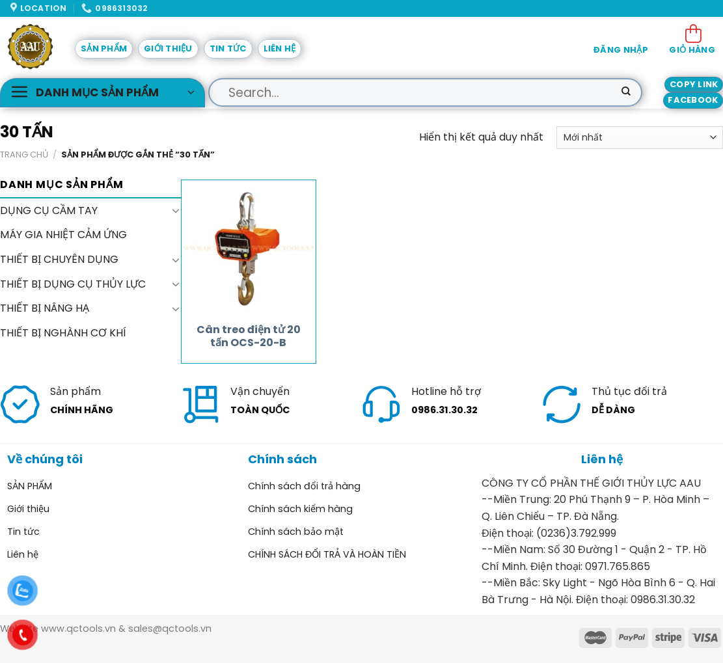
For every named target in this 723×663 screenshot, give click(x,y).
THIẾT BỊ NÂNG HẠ (44, 308)
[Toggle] (176, 210)
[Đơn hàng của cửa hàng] (639, 137)
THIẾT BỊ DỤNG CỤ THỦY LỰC (73, 283)
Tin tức (228, 48)
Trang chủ (24, 154)
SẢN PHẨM (104, 48)
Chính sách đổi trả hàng (304, 486)
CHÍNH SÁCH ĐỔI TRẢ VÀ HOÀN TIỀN (327, 554)
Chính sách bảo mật (296, 531)
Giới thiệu (168, 48)
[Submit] (626, 92)
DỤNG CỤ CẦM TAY (49, 210)
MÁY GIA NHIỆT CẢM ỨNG (63, 234)
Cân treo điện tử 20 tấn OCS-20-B (249, 337)
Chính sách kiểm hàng (300, 508)
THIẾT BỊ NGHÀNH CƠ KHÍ (63, 332)
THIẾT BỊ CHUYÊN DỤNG (59, 259)
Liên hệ (280, 48)
